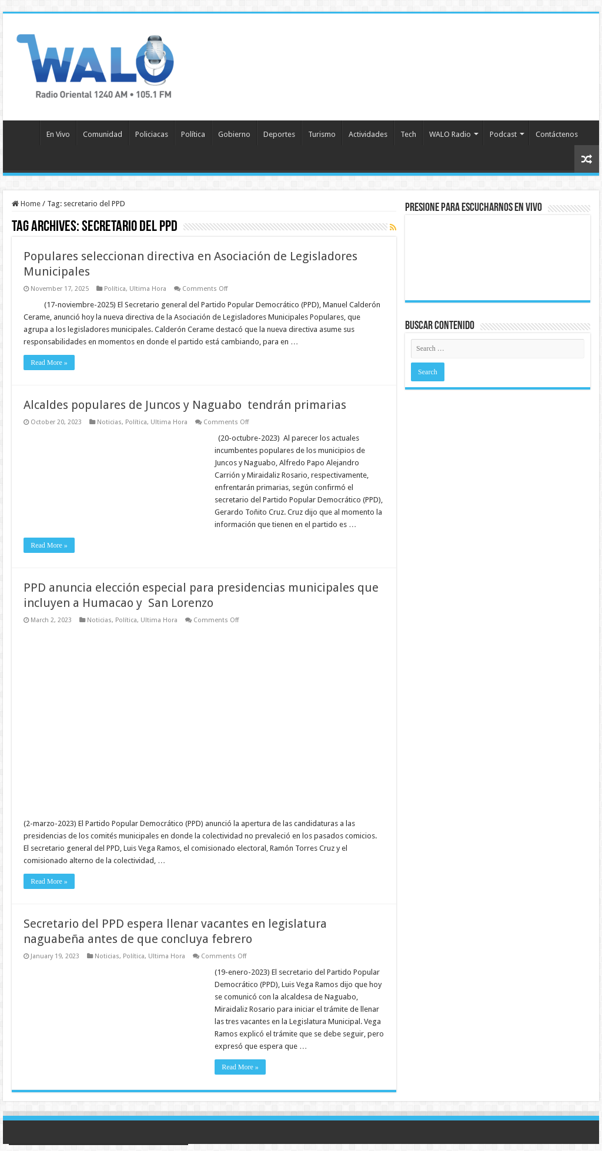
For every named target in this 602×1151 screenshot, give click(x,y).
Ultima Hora (147, 289)
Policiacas (151, 134)
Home (26, 203)
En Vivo (58, 134)
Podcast (503, 134)
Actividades (368, 134)
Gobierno (234, 134)
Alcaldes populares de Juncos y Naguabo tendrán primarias (185, 405)
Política (193, 134)
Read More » (49, 362)
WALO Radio (450, 134)
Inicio (24, 132)
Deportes (279, 134)
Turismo (322, 134)
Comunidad (102, 134)
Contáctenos (557, 134)
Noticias (109, 422)
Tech (408, 134)
